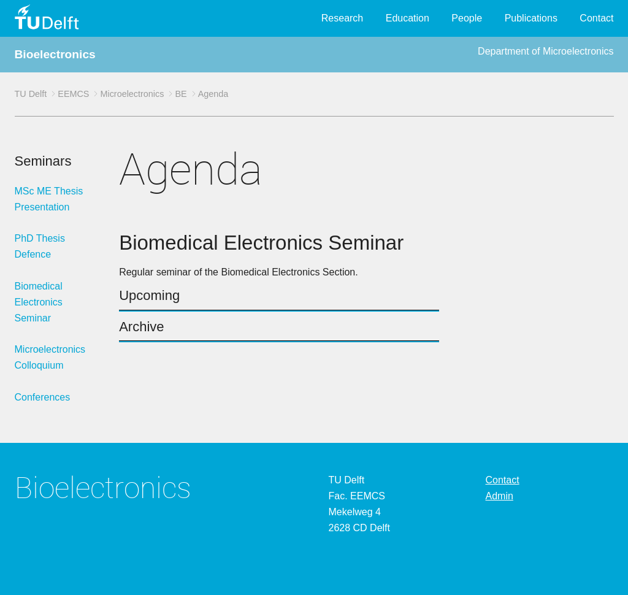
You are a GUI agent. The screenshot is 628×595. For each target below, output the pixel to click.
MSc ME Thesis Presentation (49, 199)
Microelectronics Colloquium (50, 357)
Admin (499, 496)
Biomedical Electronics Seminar (39, 302)
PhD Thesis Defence (40, 246)
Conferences (43, 397)
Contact (596, 18)
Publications (531, 18)
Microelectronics (132, 94)
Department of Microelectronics (545, 51)
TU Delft (31, 94)
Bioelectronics (55, 54)
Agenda (213, 94)
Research (342, 18)
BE (180, 94)
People (466, 18)
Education (407, 18)
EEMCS (73, 94)
